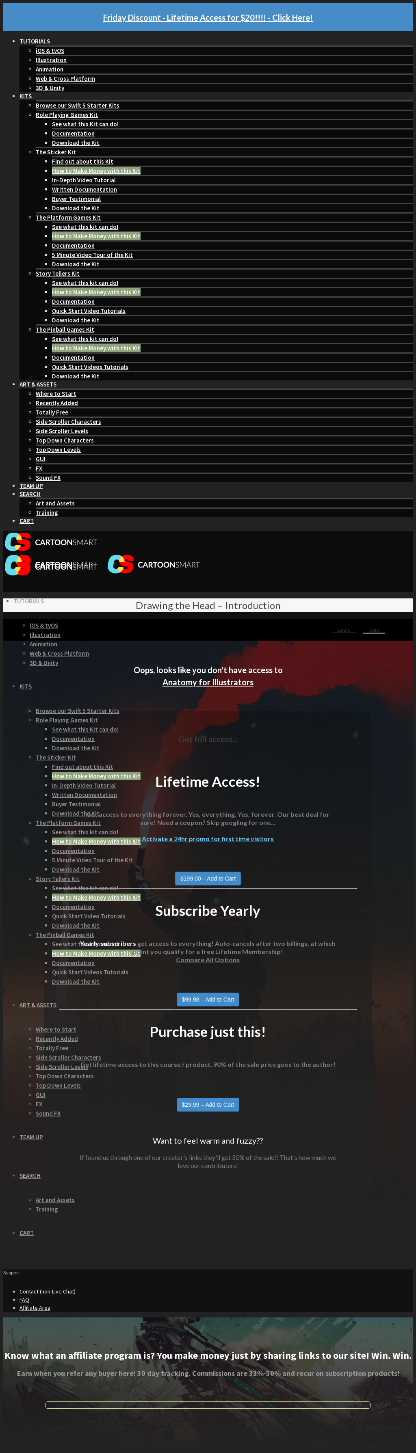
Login (345, 629)
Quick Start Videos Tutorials (90, 367)
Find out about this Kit (82, 161)
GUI (41, 459)
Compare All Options (208, 959)
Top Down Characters (65, 440)
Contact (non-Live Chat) (48, 1291)
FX (39, 468)
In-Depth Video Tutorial (84, 180)
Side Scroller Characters (68, 421)
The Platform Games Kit (68, 217)
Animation (49, 69)
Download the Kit (76, 143)
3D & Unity (50, 88)
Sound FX (48, 477)
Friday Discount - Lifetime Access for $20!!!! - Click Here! (208, 17)
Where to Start (56, 393)
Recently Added (57, 403)
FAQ (24, 1299)
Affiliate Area (35, 1307)
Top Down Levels (58, 449)
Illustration (51, 60)
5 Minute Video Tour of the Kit (92, 255)
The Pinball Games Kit (65, 329)
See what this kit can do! (85, 227)
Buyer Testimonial (76, 199)
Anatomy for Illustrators (208, 682)
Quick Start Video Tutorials (89, 311)
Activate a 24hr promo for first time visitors (208, 838)
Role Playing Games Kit (67, 115)
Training (47, 512)
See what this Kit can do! (85, 124)
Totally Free (52, 412)
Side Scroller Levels (62, 431)
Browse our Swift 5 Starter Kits (77, 105)
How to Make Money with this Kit (96, 171)
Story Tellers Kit (58, 273)
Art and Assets (55, 503)
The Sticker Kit (56, 152)
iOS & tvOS (50, 50)
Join (374, 629)
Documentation (73, 133)
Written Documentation (84, 189)
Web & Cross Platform (65, 78)
